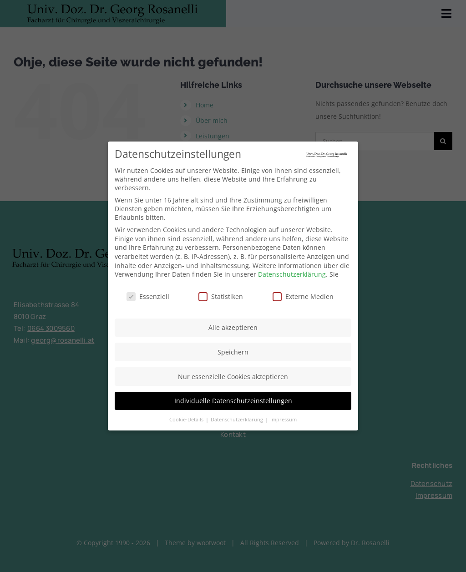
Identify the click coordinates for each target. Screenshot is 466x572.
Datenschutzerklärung (292, 272)
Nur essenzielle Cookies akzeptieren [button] (233, 374)
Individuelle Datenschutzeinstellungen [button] (233, 399)
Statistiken (220, 295)
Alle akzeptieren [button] (233, 326)
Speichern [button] (233, 350)
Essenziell (148, 295)
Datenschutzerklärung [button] (237, 418)
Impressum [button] (283, 418)
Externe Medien (303, 295)
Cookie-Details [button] (187, 418)
